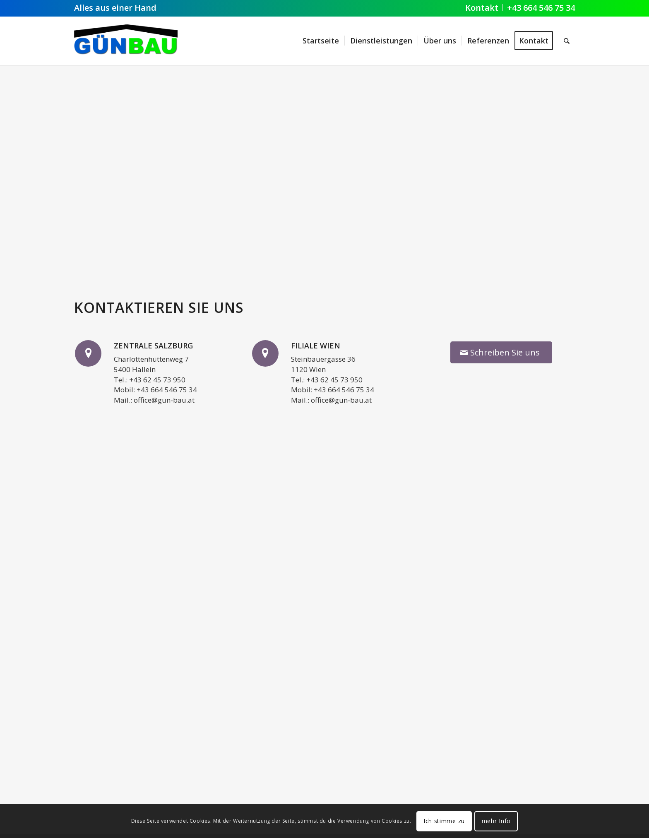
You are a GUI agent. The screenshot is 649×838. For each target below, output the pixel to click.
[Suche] (566, 40)
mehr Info (496, 821)
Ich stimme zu (444, 821)
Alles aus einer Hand (115, 7)
